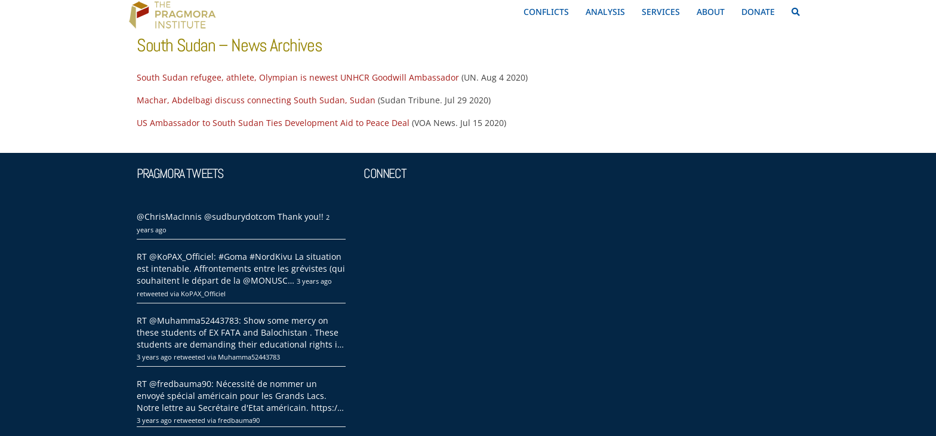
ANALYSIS (605, 11)
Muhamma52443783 (249, 356)
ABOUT (711, 11)
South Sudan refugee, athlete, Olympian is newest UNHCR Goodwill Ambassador (298, 77)
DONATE (758, 11)
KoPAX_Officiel (203, 293)
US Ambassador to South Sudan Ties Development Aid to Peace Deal (273, 122)
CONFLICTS (546, 11)
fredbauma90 (239, 420)
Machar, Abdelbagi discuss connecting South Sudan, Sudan (256, 100)
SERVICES (661, 11)
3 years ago (314, 281)
